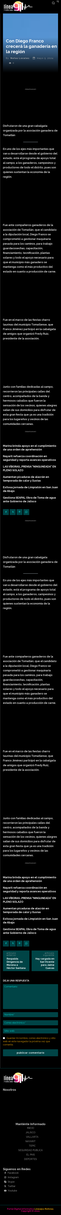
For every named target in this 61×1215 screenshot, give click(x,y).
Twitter (11, 1186)
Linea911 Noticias (44, 1209)
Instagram (13, 1177)
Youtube (12, 1191)
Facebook (13, 1173)
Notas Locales (19, 58)
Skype (11, 1182)
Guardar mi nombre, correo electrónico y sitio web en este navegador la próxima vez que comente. (29, 1041)
